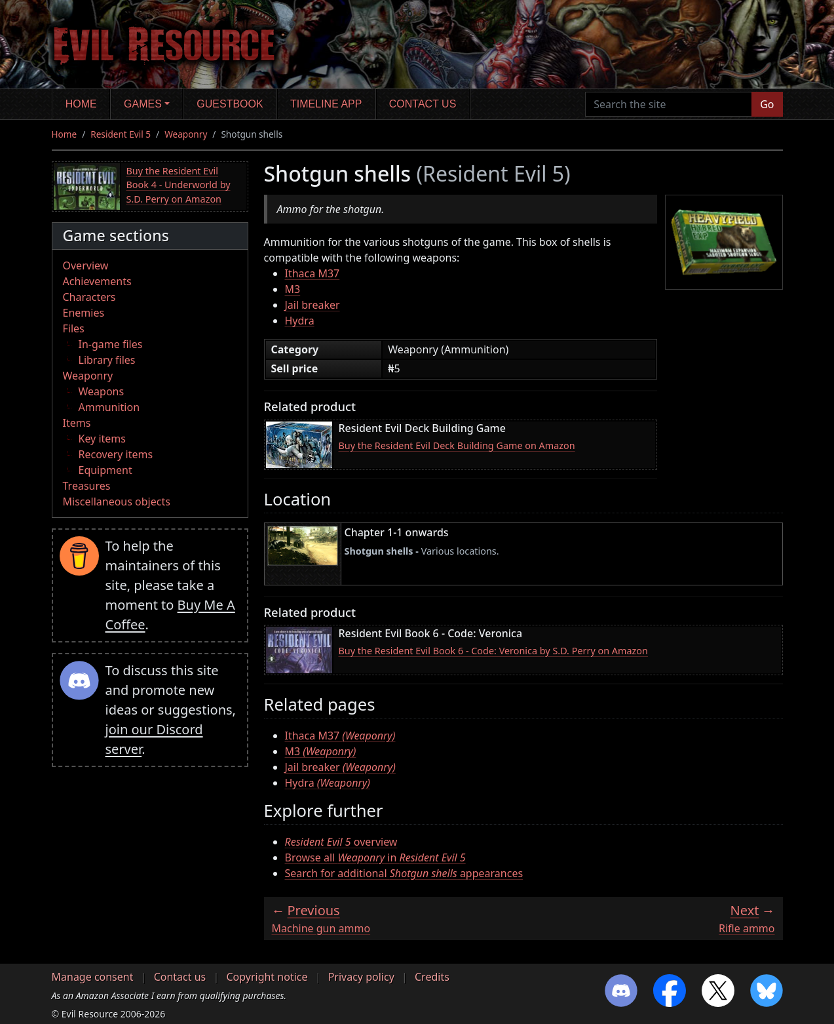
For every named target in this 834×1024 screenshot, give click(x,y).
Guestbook (230, 103)
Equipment (105, 470)
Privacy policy (361, 977)
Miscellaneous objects (116, 501)
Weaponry (185, 134)
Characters (89, 297)
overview (341, 842)
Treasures (87, 486)
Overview (86, 265)
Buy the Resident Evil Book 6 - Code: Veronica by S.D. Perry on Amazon (493, 650)
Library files (107, 360)
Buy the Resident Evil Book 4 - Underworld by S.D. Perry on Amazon (178, 185)
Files (74, 328)
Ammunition (109, 407)
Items (77, 423)
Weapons (101, 391)
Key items (102, 438)
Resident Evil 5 (120, 134)
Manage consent (93, 977)
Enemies (84, 312)
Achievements (97, 281)
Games (143, 103)
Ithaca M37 (312, 273)
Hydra (299, 320)
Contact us (423, 103)
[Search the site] (668, 104)
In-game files (111, 344)
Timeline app (326, 103)
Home (81, 103)
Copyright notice (266, 977)
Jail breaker (312, 305)
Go (767, 104)
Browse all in (375, 857)
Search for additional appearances (404, 873)
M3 (293, 289)
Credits (432, 977)
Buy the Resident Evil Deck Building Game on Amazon (457, 445)
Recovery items (116, 454)
